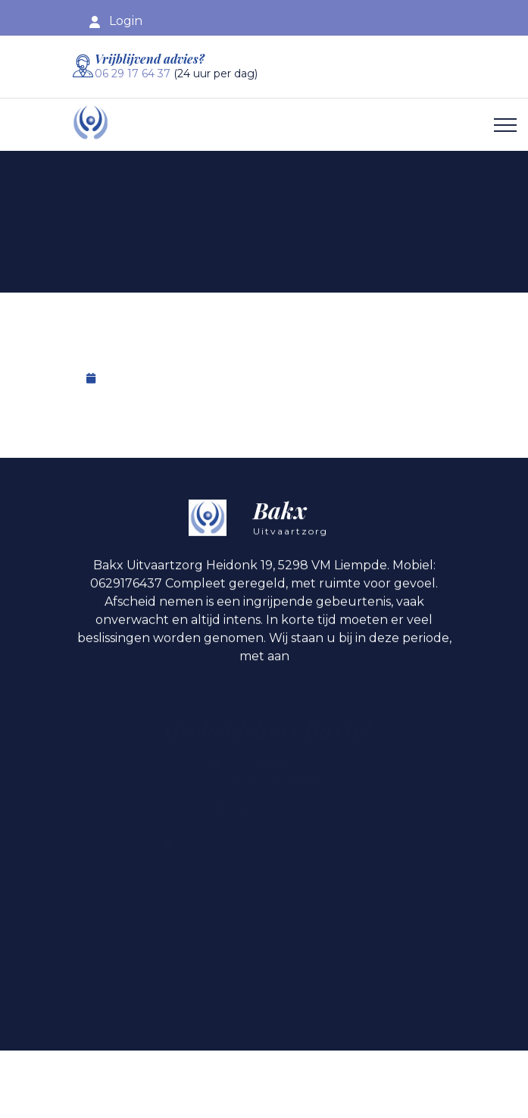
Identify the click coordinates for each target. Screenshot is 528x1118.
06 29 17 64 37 (132, 73)
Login (125, 21)
